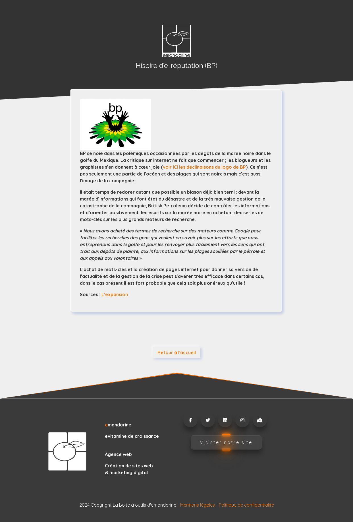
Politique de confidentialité (246, 505)
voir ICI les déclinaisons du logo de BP (204, 167)
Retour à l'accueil (176, 352)
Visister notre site (226, 442)
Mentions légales (197, 505)
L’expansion (114, 294)
